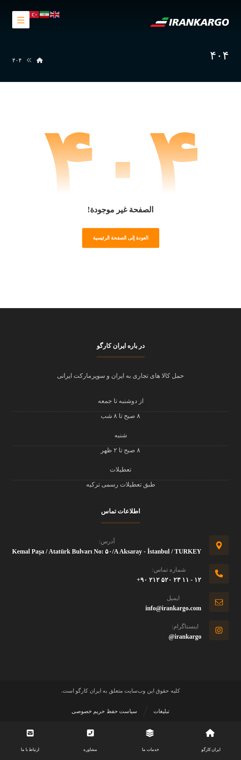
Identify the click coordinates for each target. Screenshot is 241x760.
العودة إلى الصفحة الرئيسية (121, 238)
